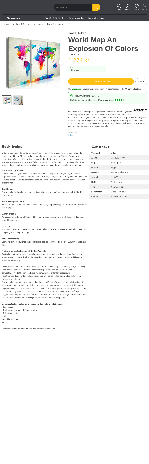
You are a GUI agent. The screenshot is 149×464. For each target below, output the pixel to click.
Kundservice (119, 7)
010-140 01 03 (55, 17)
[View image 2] (18, 100)
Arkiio (70, 135)
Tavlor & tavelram (55, 24)
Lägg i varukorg (101, 81)
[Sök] (96, 7)
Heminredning (39, 24)
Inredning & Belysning (21, 24)
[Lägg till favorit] (59, 36)
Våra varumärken (76, 18)
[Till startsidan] (20, 7)
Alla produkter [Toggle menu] (11, 17)
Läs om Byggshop (96, 18)
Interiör (7, 24)
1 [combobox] (141, 81)
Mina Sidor (128, 7)
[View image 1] (7, 100)
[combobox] (87, 69)
